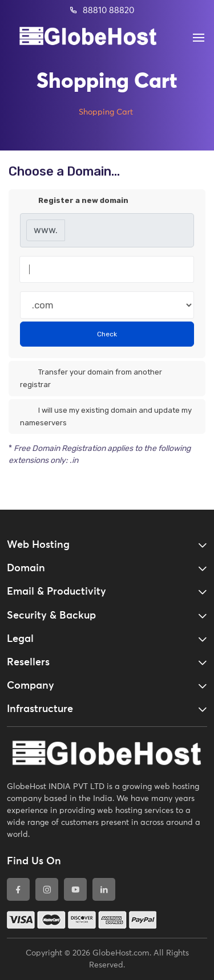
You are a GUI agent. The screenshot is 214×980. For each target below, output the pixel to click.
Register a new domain (74, 201)
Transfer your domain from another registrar (91, 378)
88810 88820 (101, 10)
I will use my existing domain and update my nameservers (106, 416)
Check (107, 334)
